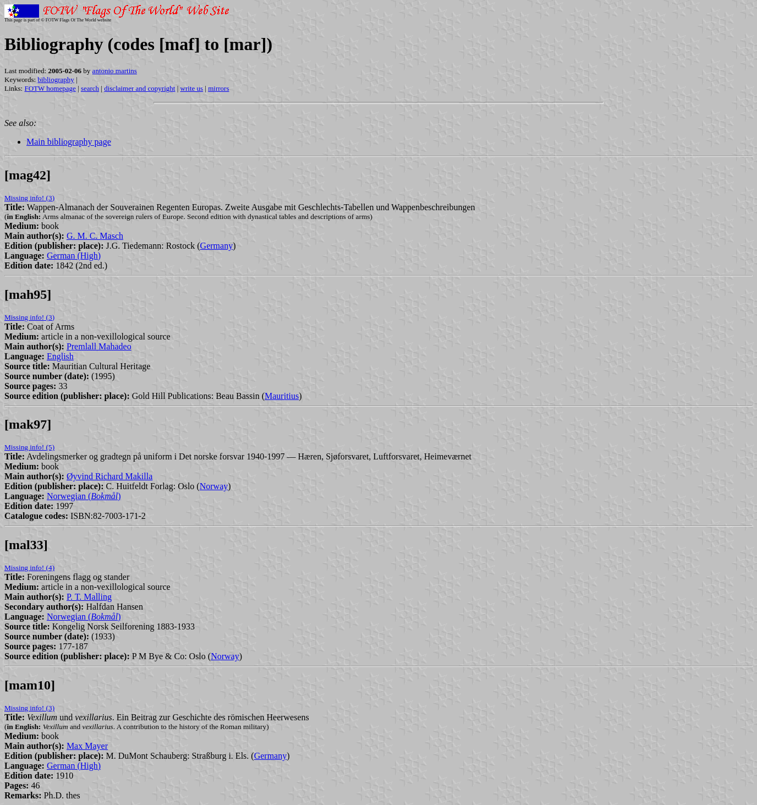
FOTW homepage (49, 88)
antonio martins (114, 71)
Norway (214, 486)
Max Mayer (87, 746)
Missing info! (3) (29, 198)
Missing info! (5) (29, 447)
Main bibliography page (68, 141)
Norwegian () (84, 496)
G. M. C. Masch (95, 235)
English (60, 356)
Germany (216, 245)
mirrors (218, 88)
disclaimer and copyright (139, 88)
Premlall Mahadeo (99, 346)
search (90, 88)
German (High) (74, 255)
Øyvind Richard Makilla (109, 476)
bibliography (55, 79)
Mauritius (282, 396)
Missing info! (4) (29, 567)
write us (192, 88)
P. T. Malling (89, 596)
